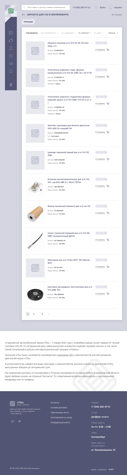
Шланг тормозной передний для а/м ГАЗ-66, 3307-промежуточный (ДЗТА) (69, 234)
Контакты (55, 402)
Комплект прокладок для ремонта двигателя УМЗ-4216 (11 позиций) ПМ (68, 126)
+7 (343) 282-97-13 (100, 406)
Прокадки (28, 21)
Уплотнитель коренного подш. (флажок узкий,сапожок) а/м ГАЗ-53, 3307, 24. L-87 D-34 (70, 71)
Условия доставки (59, 407)
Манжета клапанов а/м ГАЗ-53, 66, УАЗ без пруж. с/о (68, 44)
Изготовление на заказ (61, 417)
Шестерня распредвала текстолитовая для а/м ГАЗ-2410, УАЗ (70, 288)
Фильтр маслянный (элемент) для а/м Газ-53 (69, 206)
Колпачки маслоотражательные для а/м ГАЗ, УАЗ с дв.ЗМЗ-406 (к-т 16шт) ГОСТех (69, 180)
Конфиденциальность (60, 422)
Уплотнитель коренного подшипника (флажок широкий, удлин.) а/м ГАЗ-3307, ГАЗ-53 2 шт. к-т (70, 100)
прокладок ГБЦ (65, 355)
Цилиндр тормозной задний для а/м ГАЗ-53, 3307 (68, 153)
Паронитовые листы (60, 412)
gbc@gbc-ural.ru (100, 416)
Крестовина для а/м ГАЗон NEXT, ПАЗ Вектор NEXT (69, 261)
